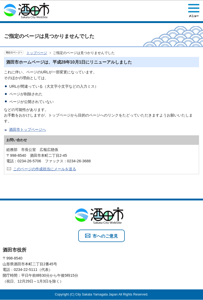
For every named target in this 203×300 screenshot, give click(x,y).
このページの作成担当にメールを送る (44, 169)
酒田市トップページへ (27, 129)
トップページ (36, 53)
